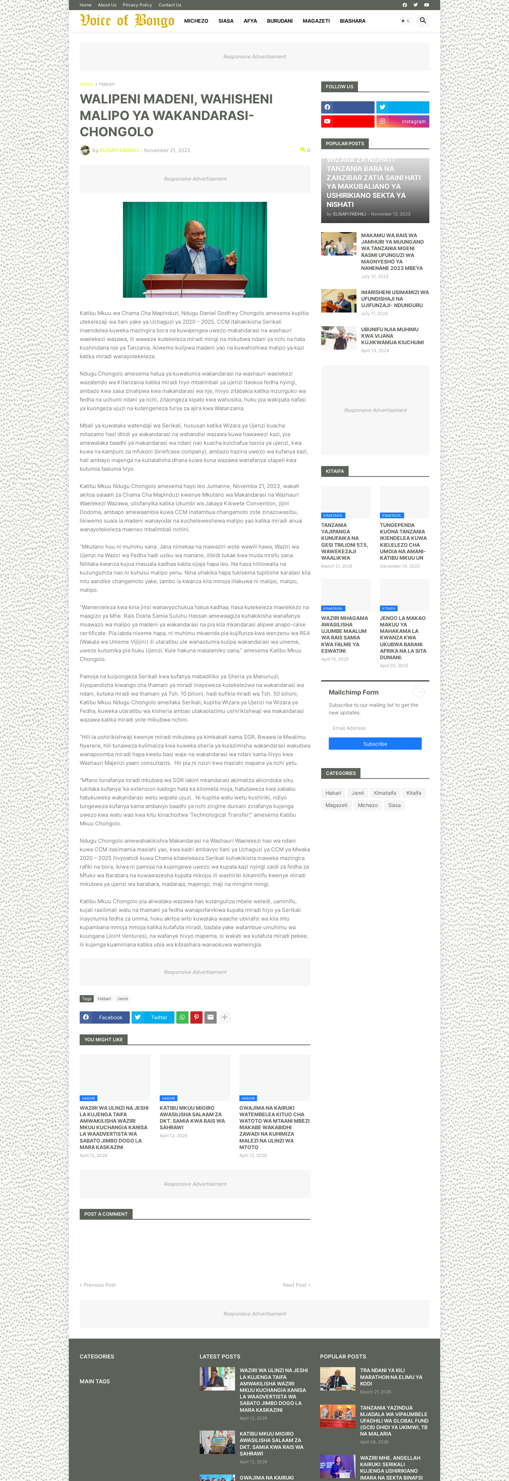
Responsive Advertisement (254, 56)
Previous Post (100, 1285)
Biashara (353, 21)
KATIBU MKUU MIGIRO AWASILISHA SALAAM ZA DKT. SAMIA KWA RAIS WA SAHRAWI (192, 1118)
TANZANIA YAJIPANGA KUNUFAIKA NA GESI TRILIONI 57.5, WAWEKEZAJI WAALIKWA (344, 541)
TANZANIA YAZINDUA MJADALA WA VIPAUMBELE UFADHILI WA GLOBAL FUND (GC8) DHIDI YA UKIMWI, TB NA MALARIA (394, 1421)
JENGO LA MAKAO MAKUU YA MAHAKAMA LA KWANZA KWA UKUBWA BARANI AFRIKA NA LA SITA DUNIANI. (403, 637)
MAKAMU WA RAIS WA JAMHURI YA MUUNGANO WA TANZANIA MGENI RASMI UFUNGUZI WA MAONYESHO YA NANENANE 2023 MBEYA (392, 251)
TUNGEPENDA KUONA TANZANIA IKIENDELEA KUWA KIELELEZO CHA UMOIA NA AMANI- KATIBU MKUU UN (403, 541)
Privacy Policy (137, 5)
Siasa (226, 21)
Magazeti (316, 21)
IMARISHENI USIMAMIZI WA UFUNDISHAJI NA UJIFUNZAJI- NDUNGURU (395, 298)
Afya (250, 21)
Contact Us (170, 5)
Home (86, 5)
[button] (405, 21)
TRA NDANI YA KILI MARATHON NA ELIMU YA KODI (391, 1376)
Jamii (122, 998)
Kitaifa (414, 793)
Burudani (280, 21)
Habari (107, 84)
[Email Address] (375, 728)
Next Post (294, 1285)
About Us (107, 5)
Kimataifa (385, 793)
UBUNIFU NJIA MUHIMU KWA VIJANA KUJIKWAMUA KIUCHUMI (392, 335)
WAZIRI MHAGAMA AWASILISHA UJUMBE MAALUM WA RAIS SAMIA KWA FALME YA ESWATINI (344, 634)
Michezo (196, 21)
